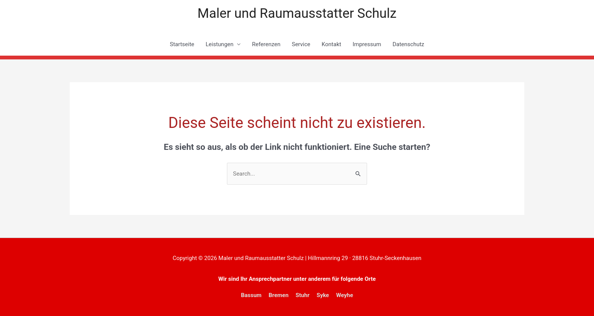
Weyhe (344, 295)
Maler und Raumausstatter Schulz (296, 13)
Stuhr (302, 295)
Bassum (251, 295)
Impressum (367, 44)
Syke (323, 295)
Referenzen (266, 44)
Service (301, 44)
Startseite (182, 44)
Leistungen (220, 44)
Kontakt (331, 44)
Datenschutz (408, 44)
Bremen (279, 295)
